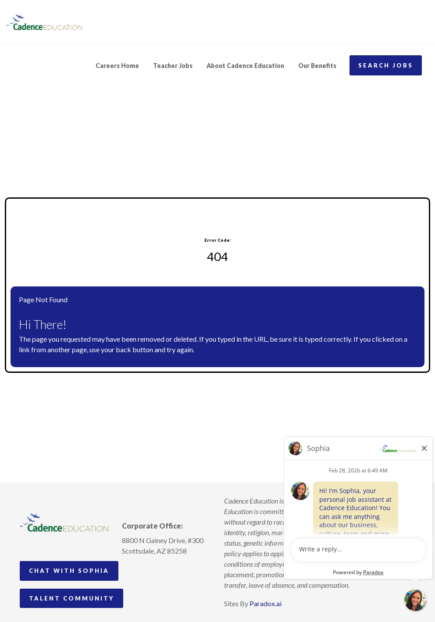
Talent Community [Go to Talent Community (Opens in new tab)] (71, 598)
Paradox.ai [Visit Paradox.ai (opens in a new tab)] (266, 603)
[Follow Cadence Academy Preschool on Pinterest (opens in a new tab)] (145, 571)
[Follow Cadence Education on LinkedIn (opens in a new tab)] (161, 571)
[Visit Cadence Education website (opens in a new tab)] (44, 22)
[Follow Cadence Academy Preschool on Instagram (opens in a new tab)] (129, 571)
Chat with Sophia (69, 570)
